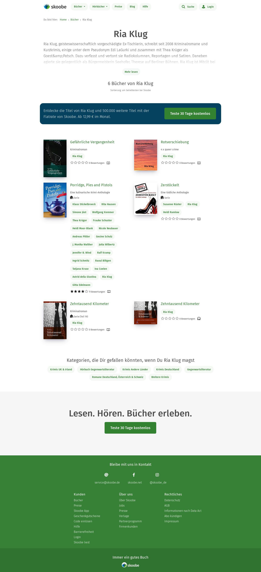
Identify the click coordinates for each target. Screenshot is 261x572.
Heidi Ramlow (171, 212)
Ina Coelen (101, 268)
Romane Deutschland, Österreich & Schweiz (117, 377)
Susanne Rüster (172, 204)
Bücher (78, 6)
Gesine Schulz (104, 236)
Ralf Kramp (103, 252)
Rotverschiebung (175, 142)
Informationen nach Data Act (182, 511)
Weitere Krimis (160, 377)
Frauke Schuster (102, 220)
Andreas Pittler (81, 236)
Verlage (124, 516)
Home (63, 19)
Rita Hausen (109, 204)
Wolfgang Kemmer (103, 212)
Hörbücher (98, 6)
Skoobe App (81, 511)
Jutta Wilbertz (107, 244)
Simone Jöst (79, 212)
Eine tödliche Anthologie (175, 192)
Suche (188, 6)
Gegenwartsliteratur (199, 369)
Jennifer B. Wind (81, 252)
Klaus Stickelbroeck (84, 204)
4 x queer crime (170, 149)
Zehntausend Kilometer (89, 304)
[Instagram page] (158, 478)
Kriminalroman (78, 149)
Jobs (122, 505)
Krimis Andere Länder (135, 369)
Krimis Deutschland (167, 369)
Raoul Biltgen (103, 260)
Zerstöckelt (170, 185)
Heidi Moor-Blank (82, 228)
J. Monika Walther (82, 244)
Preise (118, 6)
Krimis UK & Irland (61, 369)
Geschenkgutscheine (87, 516)
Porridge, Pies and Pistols (91, 185)
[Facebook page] (134, 478)
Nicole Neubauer (108, 228)
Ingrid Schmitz (80, 260)
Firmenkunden (128, 526)
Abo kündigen (173, 516)
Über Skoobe (127, 500)
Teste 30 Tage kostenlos (190, 113)
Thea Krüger (79, 220)
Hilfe (145, 6)
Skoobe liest (82, 542)
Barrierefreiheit (84, 532)
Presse (123, 511)
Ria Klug (77, 156)
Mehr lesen (131, 71)
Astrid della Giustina (84, 276)
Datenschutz (172, 500)
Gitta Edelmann (81, 285)
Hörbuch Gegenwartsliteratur (97, 369)
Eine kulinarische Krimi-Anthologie (90, 192)
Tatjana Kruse (80, 268)
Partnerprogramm (130, 521)
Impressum (171, 521)
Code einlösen (83, 521)
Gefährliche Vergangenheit (92, 142)
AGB (167, 505)
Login (208, 6)
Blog (132, 6)
